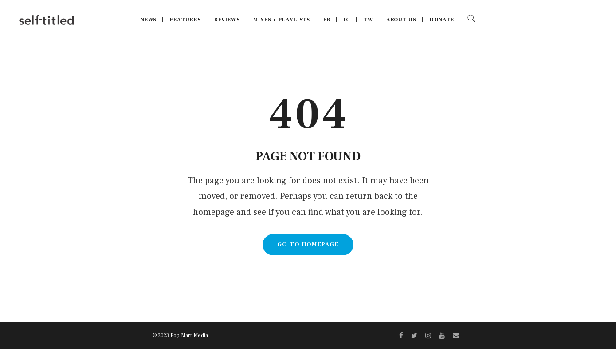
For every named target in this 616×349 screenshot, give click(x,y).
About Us (401, 19)
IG (347, 19)
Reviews (227, 19)
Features (185, 19)
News (149, 19)
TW (368, 19)
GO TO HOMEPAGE (308, 244)
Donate (442, 19)
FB (326, 19)
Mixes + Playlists (281, 19)
